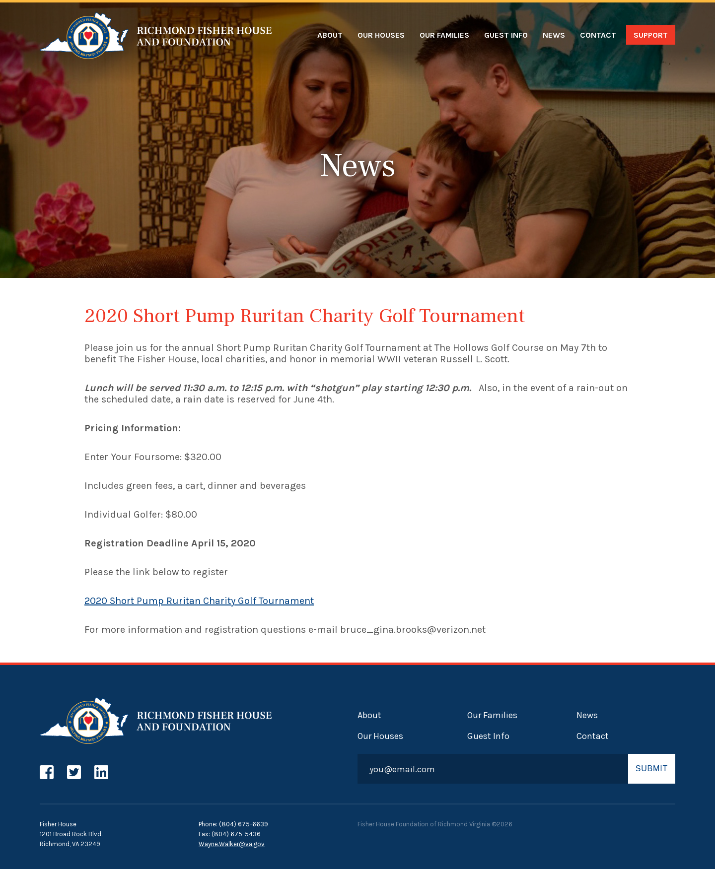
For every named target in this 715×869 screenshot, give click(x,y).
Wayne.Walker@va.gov (232, 844)
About (330, 35)
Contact (598, 35)
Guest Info (506, 35)
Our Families (444, 35)
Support (651, 35)
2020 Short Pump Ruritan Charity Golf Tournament (199, 600)
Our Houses (381, 35)
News (554, 35)
